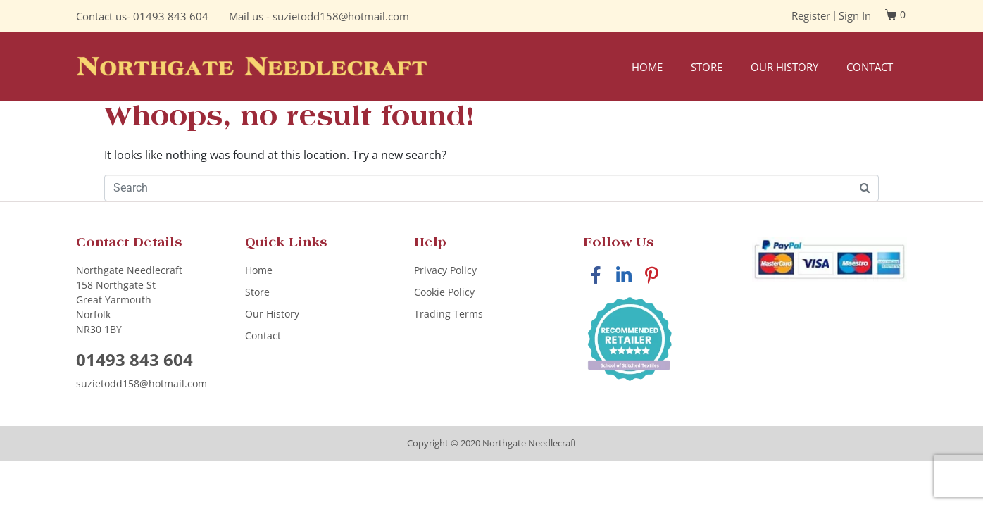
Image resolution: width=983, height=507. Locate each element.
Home (647, 67)
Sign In (855, 15)
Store (706, 67)
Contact (869, 67)
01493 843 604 (170, 16)
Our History (784, 67)
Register (810, 15)
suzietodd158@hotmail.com (341, 16)
